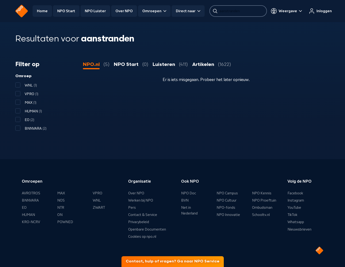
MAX (61, 193)
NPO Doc (188, 193)
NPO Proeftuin (264, 200)
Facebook (295, 193)
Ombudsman (262, 207)
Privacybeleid (138, 222)
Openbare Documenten (147, 229)
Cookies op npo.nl (142, 236)
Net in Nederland (189, 210)
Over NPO (124, 11)
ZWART (99, 207)
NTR (60, 207)
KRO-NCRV (31, 222)
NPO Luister (95, 11)
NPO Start (66, 11)
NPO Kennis (261, 193)
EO (24, 207)
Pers (132, 207)
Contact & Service (142, 215)
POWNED (65, 222)
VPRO (97, 193)
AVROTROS (31, 193)
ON (60, 215)
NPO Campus (227, 193)
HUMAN (28, 215)
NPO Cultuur (226, 200)
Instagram (296, 200)
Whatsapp (296, 222)
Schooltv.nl (261, 215)
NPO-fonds (226, 207)
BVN (185, 200)
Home (42, 11)
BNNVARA (30, 200)
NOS (61, 200)
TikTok (292, 215)
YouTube (294, 207)
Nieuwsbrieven (299, 229)
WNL (97, 200)
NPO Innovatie (228, 215)
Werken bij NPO (140, 200)
